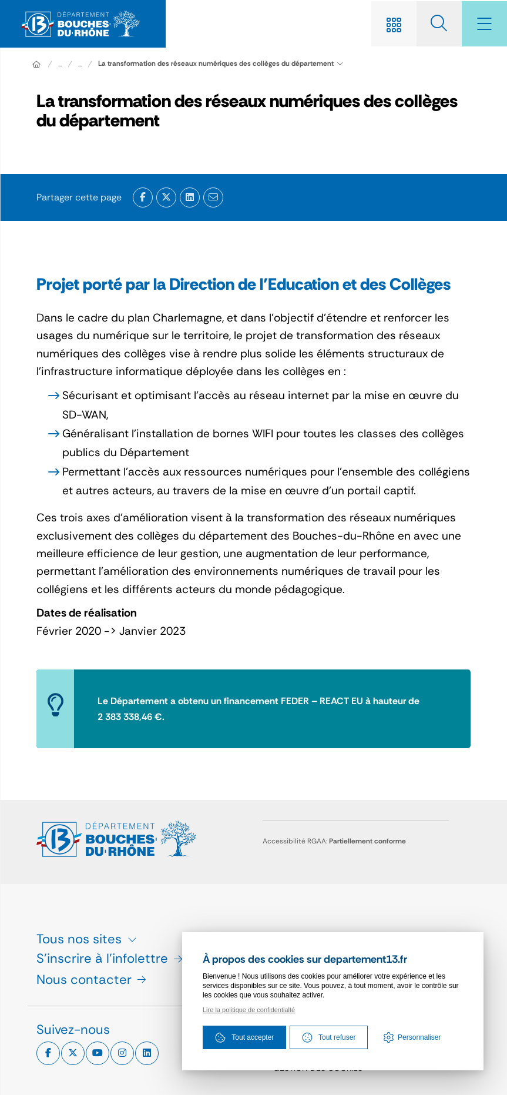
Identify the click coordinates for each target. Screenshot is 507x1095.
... (80, 64)
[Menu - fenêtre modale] (483, 24)
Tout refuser (328, 1038)
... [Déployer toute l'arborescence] (60, 64)
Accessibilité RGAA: (334, 841)
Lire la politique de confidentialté (249, 1010)
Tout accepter (244, 1038)
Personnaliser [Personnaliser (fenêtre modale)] (419, 1038)
